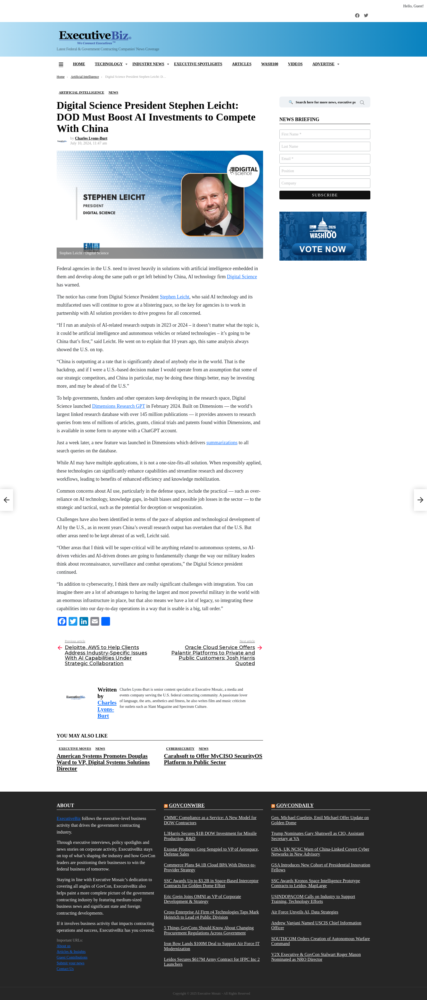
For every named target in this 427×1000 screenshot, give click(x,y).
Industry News (148, 64)
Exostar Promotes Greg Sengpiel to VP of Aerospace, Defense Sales (211, 852)
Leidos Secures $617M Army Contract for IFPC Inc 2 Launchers (212, 962)
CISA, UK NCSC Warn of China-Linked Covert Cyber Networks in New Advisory (320, 852)
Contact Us (65, 969)
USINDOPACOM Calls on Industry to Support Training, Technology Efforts (313, 899)
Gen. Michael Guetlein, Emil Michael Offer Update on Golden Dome (320, 820)
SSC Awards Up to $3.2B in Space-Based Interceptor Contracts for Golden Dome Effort (211, 883)
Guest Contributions (72, 957)
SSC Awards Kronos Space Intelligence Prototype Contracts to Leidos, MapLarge (315, 883)
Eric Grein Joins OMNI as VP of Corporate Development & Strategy (202, 899)
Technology (109, 64)
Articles (241, 64)
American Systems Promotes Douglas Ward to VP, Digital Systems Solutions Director (103, 762)
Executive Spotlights (198, 64)
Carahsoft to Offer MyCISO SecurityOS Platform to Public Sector (213, 759)
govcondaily (294, 805)
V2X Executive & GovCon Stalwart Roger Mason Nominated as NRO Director (316, 957)
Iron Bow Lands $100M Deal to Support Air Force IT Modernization (212, 946)
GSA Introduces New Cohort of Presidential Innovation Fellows (320, 867)
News (100, 749)
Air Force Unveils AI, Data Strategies (304, 912)
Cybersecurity (180, 749)
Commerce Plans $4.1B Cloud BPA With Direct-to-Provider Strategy (210, 867)
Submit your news (70, 963)
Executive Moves (75, 749)
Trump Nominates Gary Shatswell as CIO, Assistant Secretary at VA (317, 836)
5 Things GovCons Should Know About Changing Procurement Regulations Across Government (209, 930)
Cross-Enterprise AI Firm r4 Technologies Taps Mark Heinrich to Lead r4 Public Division (211, 914)
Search (362, 103)
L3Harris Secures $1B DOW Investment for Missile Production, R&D (210, 836)
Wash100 (269, 64)
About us (64, 946)
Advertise (323, 64)
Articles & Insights (71, 952)
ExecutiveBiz (69, 818)
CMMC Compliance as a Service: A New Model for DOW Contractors (210, 820)
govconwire (187, 805)
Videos (295, 64)
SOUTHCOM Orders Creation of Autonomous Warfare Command (320, 941)
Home (79, 64)
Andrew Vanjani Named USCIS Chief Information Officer (316, 925)
